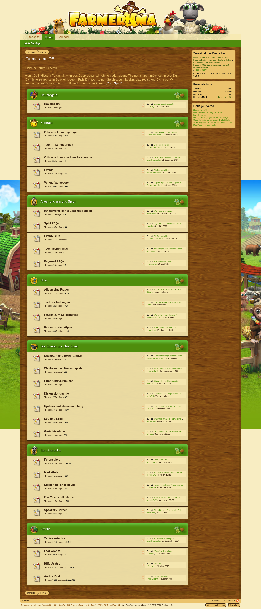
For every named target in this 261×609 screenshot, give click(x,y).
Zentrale (47, 123)
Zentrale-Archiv (54, 538)
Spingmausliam (153, 317)
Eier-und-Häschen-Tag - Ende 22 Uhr (209, 112)
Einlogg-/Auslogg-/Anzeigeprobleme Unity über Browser (178, 302)
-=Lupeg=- (151, 106)
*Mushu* (150, 226)
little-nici (150, 292)
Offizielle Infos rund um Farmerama (68, 157)
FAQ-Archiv (52, 550)
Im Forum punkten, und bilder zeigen (170, 290)
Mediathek (51, 472)
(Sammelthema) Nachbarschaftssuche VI (172, 356)
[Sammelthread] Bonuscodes (166, 381)
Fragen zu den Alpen (58, 327)
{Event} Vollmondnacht (164, 551)
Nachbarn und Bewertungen (63, 355)
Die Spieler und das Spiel (59, 346)
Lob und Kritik (53, 418)
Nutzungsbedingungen (215, 605)
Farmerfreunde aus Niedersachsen (169, 485)
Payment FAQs (54, 261)
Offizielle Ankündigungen (61, 132)
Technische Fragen (57, 302)
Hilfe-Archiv (52, 563)
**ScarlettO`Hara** (155, 239)
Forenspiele (52, 459)
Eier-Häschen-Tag (161, 145)
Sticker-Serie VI (200, 110)
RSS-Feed (143, 105)
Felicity (229, 60)
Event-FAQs (52, 236)
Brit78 (149, 305)
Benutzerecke (51, 450)
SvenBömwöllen (154, 135)
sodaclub (151, 462)
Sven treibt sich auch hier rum (167, 498)
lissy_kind (151, 513)
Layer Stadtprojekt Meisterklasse (168, 406)
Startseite (34, 37)
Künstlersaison (199, 115)
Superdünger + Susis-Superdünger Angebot (173, 183)
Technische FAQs (56, 248)
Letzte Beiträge (32, 43)
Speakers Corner (55, 510)
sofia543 (150, 396)
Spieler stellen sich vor (59, 484)
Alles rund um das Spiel (58, 201)
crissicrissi (151, 487)
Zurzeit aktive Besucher (209, 53)
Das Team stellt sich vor (60, 497)
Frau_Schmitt (152, 371)
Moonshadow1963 (201, 67)
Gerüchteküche (54, 431)
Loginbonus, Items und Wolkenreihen (170, 223)
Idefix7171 (151, 475)
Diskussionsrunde (56, 393)
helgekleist (198, 62)
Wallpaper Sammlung (163, 211)
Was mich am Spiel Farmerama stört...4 (171, 419)
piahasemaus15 (216, 62)
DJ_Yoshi (206, 57)
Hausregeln (49, 95)
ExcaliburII (151, 421)
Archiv (45, 529)
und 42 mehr (201, 70)
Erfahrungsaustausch (58, 380)
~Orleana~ (151, 566)
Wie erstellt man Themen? (165, 315)
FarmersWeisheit (154, 147)
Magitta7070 (152, 500)
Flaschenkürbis (200, 60)
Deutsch (25, 601)
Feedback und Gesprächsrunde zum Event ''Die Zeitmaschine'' (181, 394)
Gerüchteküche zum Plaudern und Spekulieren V (175, 431)
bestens (221, 60)
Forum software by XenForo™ (95, 605)
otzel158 (225, 65)
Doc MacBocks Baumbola (204, 125)
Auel (206, 62)
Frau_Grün (151, 330)
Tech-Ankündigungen (58, 144)
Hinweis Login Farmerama (165, 132)
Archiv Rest (52, 576)
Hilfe (44, 280)
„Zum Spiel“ (114, 83)
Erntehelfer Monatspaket (164, 538)
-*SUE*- (150, 409)
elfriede (150, 434)
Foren (48, 37)
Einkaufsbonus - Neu (163, 261)
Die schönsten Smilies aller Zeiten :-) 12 (171, 510)
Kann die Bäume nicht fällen (166, 327)
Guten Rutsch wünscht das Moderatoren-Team (174, 157)
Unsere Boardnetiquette (164, 104)
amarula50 (216, 57)
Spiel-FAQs (51, 223)
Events (48, 169)
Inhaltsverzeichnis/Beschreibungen (68, 210)
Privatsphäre (233, 605)
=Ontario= (151, 251)
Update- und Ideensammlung (63, 406)
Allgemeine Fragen (57, 289)
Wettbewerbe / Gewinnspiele (63, 368)
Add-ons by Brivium (147, 605)
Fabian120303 (199, 65)
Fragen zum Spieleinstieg (61, 314)
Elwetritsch (151, 213)
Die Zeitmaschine (161, 170)
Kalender (63, 37)
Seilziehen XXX (160, 460)
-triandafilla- (152, 264)
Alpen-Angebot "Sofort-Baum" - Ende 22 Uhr (212, 122)
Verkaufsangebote (56, 182)
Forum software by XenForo (46, 605)
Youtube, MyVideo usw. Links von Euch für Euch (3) (176, 472)
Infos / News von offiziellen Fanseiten (170, 368)
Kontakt (215, 601)
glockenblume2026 (155, 358)
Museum (157, 564)
